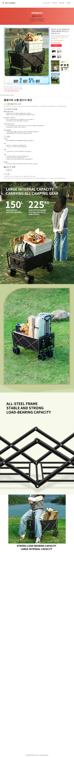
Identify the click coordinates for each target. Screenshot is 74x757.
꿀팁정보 (41, 19)
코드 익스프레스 (10, 3)
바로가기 (33, 19)
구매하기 (56, 45)
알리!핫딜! (69, 2)
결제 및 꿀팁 (54, 2)
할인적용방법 (61, 2)
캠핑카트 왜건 (37, 16)
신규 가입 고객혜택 (46, 2)
